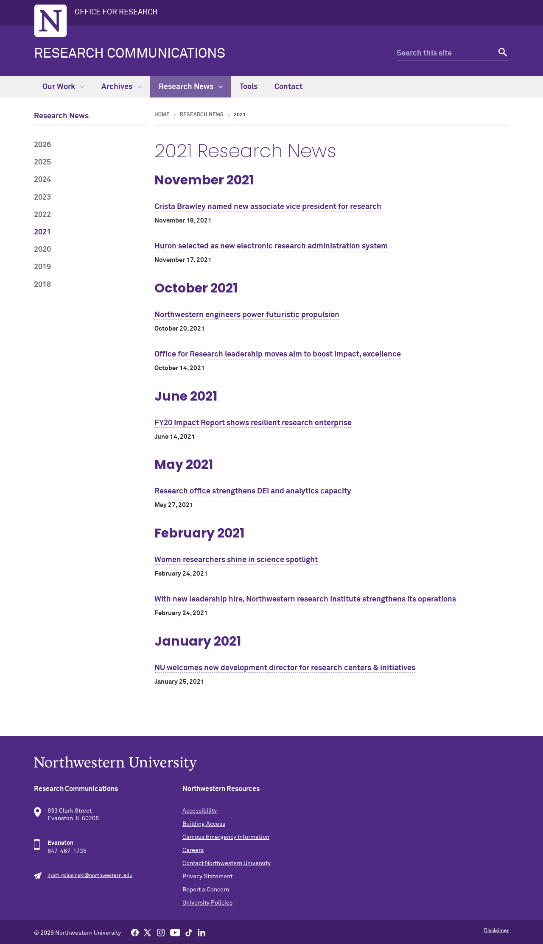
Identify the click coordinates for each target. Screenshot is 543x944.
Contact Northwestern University (226, 863)
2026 (42, 145)
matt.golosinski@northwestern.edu (90, 875)
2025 (42, 162)
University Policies (207, 903)
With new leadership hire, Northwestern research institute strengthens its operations (305, 599)
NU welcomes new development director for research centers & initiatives (284, 668)
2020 (42, 249)
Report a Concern (205, 890)
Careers (193, 850)
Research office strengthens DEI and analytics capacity (252, 491)
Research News (191, 87)
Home (162, 114)
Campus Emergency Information (225, 837)
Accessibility (199, 811)
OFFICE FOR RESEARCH (116, 12)
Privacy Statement (207, 877)
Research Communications (129, 54)
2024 (42, 180)
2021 (42, 232)
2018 (42, 285)
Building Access (203, 824)
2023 (42, 197)
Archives (121, 87)
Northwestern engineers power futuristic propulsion (246, 315)
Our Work (63, 87)
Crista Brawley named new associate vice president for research (267, 207)
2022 (42, 215)
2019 (42, 267)
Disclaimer (496, 930)
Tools (249, 87)
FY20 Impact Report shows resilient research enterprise (253, 423)
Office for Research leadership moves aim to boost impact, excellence (277, 354)
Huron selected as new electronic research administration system (271, 246)
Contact (288, 87)
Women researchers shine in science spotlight (236, 560)
